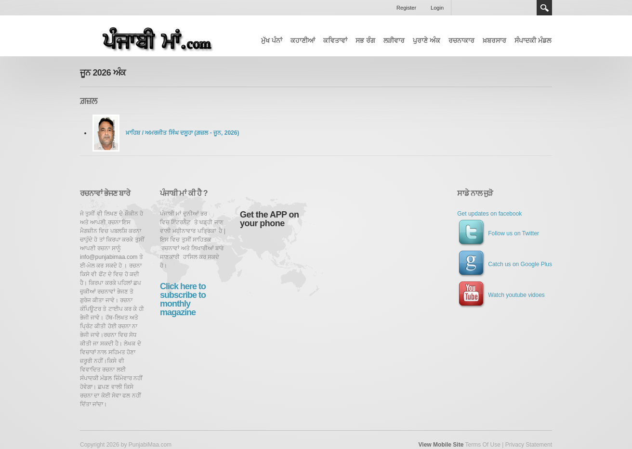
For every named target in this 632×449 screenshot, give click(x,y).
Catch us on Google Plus (504, 264)
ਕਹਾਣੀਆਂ (302, 40)
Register (406, 8)
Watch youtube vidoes (501, 295)
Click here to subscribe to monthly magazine (183, 299)
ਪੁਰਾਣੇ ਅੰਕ (426, 40)
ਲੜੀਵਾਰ (394, 40)
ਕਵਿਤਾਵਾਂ (335, 40)
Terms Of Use (482, 444)
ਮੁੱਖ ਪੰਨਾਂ (271, 40)
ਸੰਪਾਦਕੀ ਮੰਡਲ (532, 40)
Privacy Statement (528, 444)
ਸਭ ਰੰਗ (365, 40)
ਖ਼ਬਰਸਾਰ (494, 40)
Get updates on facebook (489, 213)
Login (437, 8)
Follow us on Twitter (498, 233)
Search (544, 7)
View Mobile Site (441, 444)
